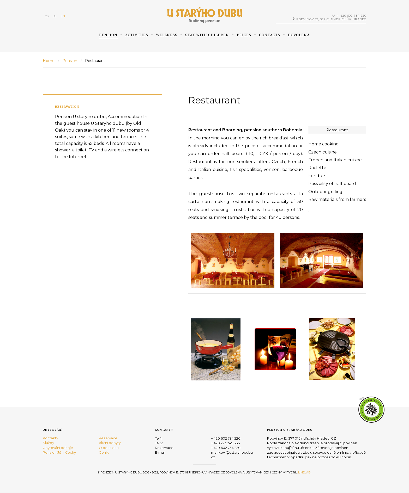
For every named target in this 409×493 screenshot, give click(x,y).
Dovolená (299, 34)
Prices (244, 34)
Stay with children (207, 34)
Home (49, 60)
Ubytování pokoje (58, 448)
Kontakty (50, 438)
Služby (48, 443)
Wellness (166, 34)
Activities (136, 34)
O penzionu (109, 448)
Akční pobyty (110, 443)
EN (63, 16)
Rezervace (108, 438)
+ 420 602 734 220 (351, 15)
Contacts (269, 34)
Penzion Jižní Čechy (59, 452)
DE (55, 16)
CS (47, 16)
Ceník (104, 452)
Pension (108, 34)
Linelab (304, 472)
